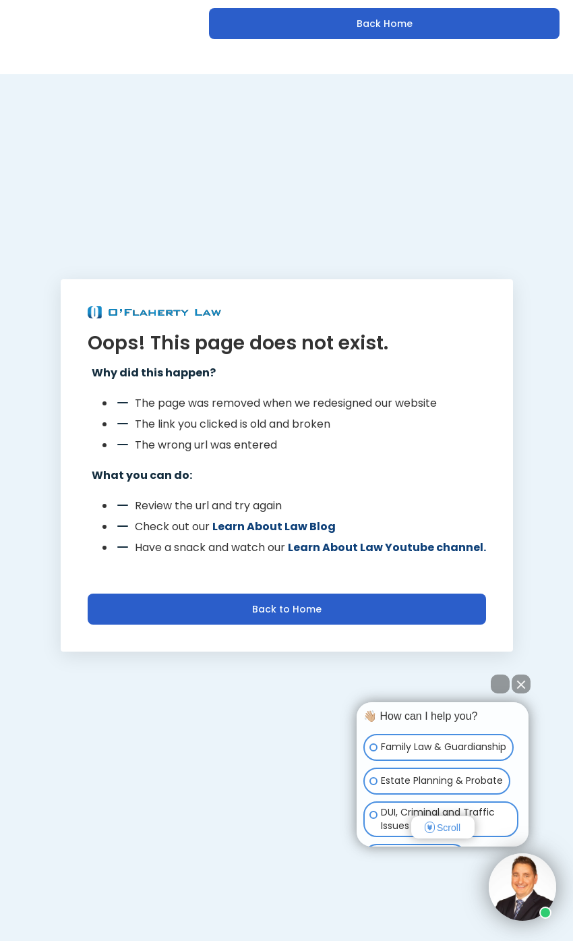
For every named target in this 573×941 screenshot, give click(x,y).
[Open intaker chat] (378, 853)
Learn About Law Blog (274, 526)
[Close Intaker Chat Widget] (521, 684)
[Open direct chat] (500, 684)
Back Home (385, 23)
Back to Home (287, 609)
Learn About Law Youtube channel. (387, 547)
